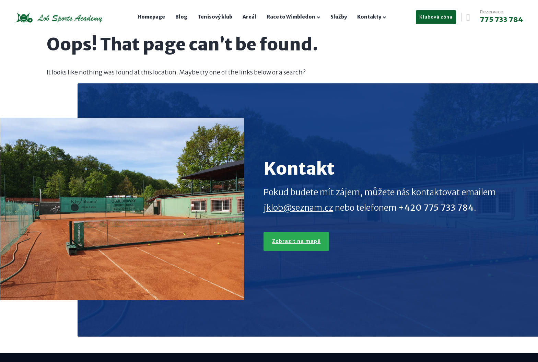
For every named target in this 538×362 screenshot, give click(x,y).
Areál (249, 17)
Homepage (151, 17)
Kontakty (369, 17)
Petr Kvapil (260, 342)
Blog (181, 17)
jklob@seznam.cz (299, 185)
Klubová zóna (434, 17)
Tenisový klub (215, 17)
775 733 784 (500, 19)
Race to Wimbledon (291, 17)
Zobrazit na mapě (261, 234)
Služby (338, 17)
